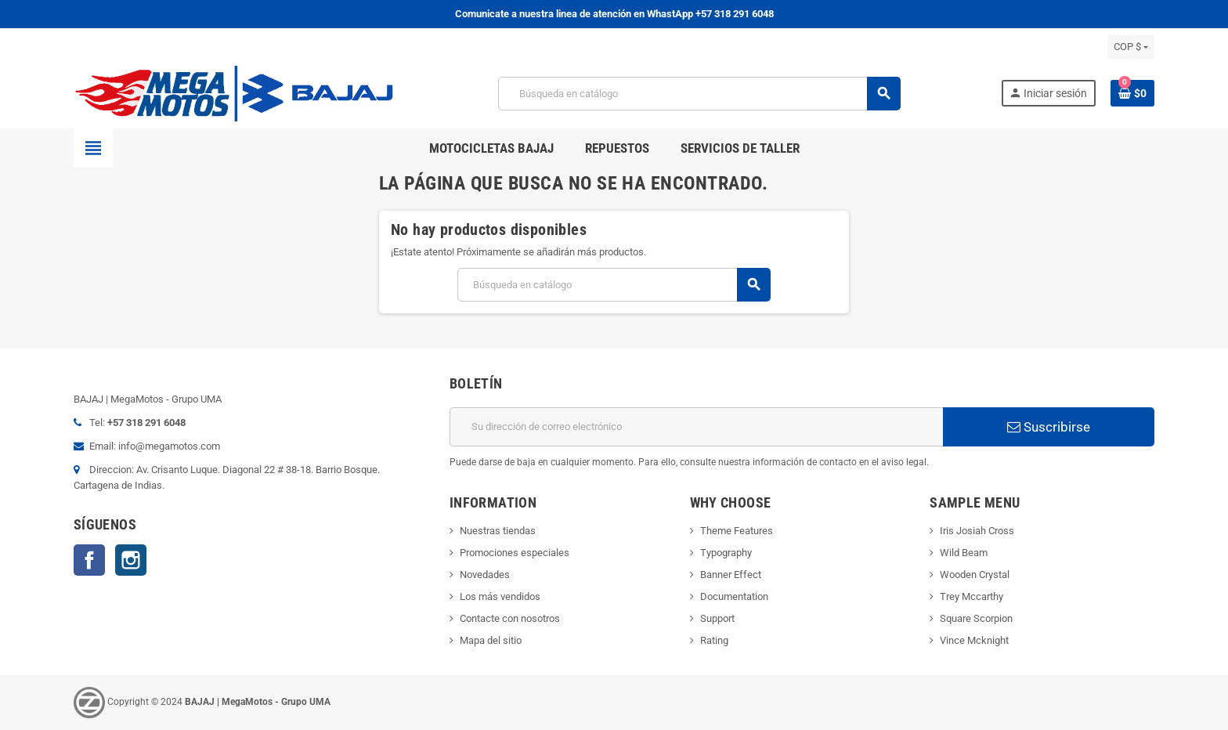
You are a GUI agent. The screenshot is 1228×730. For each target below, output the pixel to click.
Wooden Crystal (974, 574)
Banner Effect (730, 574)
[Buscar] (699, 93)
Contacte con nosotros (510, 618)
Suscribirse (1048, 427)
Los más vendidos (500, 596)
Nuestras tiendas (498, 531)
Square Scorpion (976, 618)
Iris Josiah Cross (977, 531)
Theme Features (736, 531)
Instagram (130, 560)
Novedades (485, 574)
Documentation (734, 596)
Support (717, 618)
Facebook (89, 560)
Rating (714, 640)
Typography (726, 552)
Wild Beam (964, 552)
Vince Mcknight (974, 640)
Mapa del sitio (491, 640)
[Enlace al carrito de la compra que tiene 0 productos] (1132, 93)
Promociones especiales (514, 552)
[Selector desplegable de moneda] (1130, 47)
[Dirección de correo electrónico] (696, 426)
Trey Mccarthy (971, 596)
